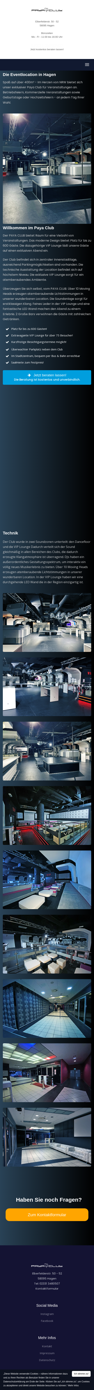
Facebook (47, 1321)
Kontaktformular (47, 1289)
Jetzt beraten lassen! (47, 377)
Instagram (47, 1314)
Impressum (47, 1353)
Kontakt (47, 1346)
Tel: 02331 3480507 (47, 1283)
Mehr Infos (73, 1385)
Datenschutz (47, 1360)
